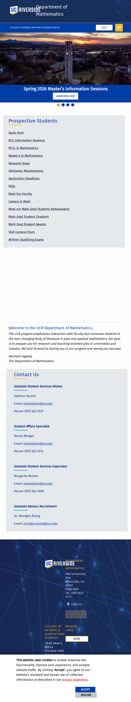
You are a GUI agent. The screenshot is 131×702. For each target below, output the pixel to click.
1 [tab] (59, 106)
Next (129, 70)
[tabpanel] (65, 68)
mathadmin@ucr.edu (38, 404)
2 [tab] (64, 106)
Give (104, 28)
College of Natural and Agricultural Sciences (35, 28)
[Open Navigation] (119, 28)
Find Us (76, 611)
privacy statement (75, 680)
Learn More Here (65, 96)
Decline (86, 695)
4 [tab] (73, 106)
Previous (2, 70)
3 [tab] (68, 106)
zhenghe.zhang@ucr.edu (40, 524)
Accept (85, 689)
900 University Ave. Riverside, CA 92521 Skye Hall (76, 582)
